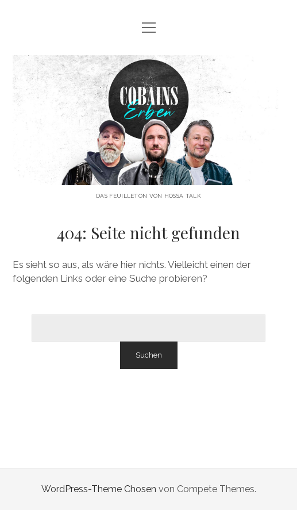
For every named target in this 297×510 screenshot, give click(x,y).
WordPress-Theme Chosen (98, 489)
